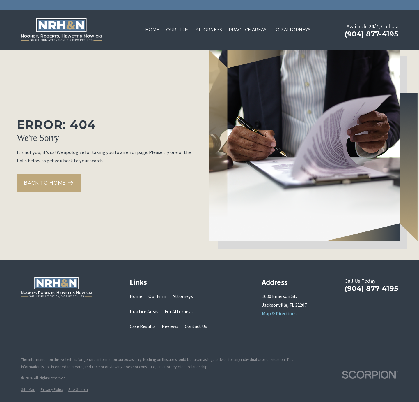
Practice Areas (144, 311)
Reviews (170, 326)
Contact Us (196, 326)
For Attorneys (179, 311)
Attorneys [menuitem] (209, 29)
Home (136, 296)
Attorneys (183, 296)
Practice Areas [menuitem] (248, 29)
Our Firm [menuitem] (177, 29)
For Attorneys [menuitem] (291, 29)
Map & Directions (279, 313)
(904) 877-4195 (371, 34)
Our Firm (157, 296)
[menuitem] (28, 390)
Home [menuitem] (152, 29)
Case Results (142, 326)
